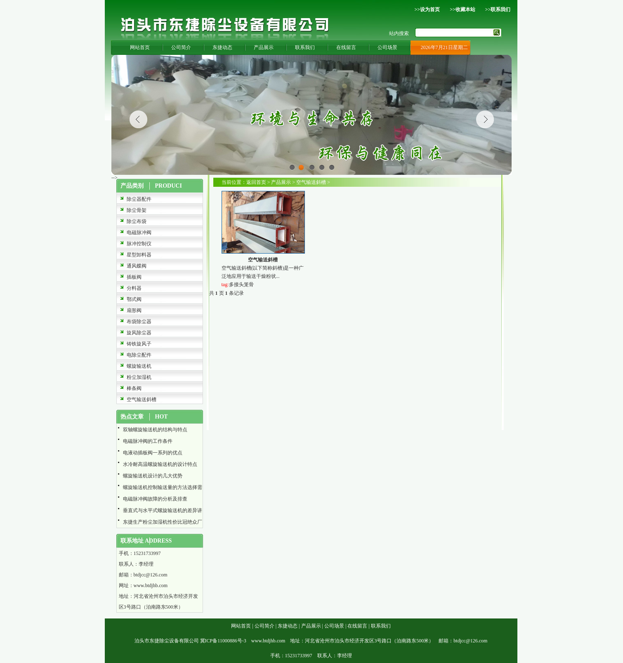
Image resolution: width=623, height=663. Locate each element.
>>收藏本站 (462, 9)
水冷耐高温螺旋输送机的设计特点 (160, 464)
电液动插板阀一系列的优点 (152, 453)
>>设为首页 (427, 9)
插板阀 (134, 277)
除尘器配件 (139, 199)
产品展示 (264, 47)
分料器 (134, 288)
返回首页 (256, 182)
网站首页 (140, 47)
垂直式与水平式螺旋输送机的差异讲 (162, 510)
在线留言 (346, 47)
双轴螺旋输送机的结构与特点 (155, 430)
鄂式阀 (134, 299)
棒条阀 (134, 388)
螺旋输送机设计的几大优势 (152, 476)
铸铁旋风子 (139, 344)
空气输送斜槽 (141, 399)
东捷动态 (222, 47)
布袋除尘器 (139, 321)
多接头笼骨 (241, 284)
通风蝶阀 (136, 266)
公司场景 (387, 47)
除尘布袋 (136, 221)
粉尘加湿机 (139, 377)
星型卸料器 (139, 255)
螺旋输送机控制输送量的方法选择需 (162, 487)
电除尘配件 (139, 355)
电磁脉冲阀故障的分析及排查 (155, 499)
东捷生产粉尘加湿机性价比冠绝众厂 (162, 522)
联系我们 (305, 47)
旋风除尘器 (139, 333)
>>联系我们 (498, 9)
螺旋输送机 (139, 366)
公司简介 (181, 47)
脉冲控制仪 (139, 244)
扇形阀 (134, 310)
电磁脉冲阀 (139, 232)
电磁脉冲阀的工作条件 (147, 441)
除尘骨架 (136, 210)
